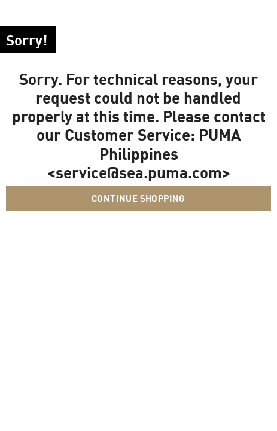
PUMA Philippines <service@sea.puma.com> (144, 153)
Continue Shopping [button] (138, 198)
